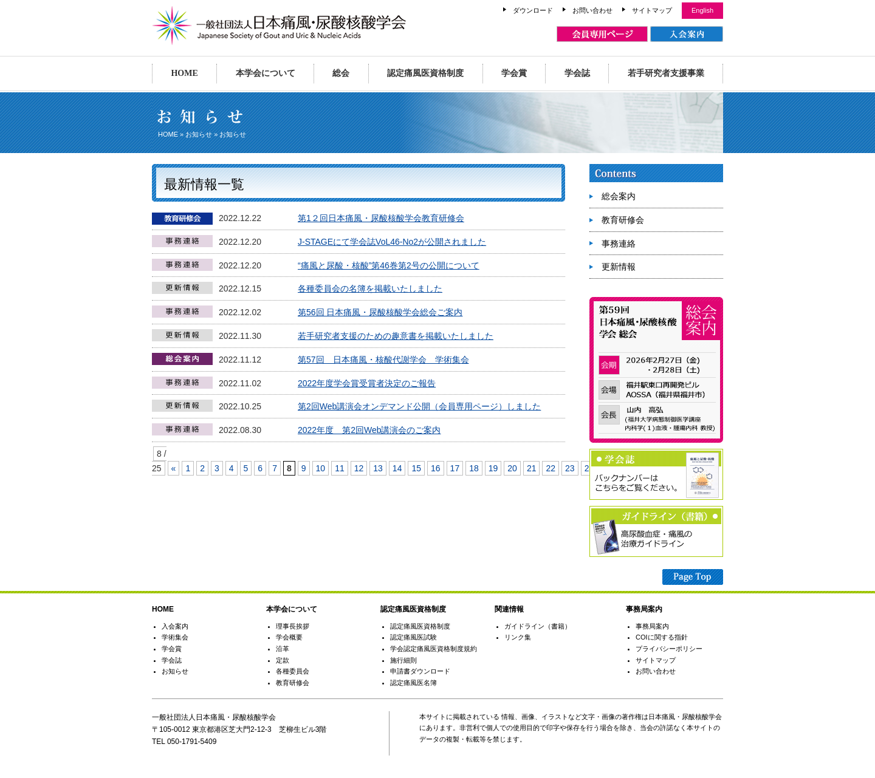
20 (512, 468)
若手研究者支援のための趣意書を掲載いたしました (395, 336)
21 (532, 468)
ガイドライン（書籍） (537, 626)
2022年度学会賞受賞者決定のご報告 (367, 383)
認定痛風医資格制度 (425, 73)
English (702, 10)
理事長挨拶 (292, 626)
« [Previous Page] (173, 468)
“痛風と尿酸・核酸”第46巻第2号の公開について (388, 265)
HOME (184, 73)
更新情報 (619, 266)
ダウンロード (533, 10)
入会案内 (175, 626)
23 (570, 468)
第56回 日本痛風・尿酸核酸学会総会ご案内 (380, 312)
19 (493, 468)
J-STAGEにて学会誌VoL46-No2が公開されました (392, 242)
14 (397, 468)
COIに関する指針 (662, 637)
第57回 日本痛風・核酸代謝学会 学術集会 (383, 359)
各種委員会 (292, 671)
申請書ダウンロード (420, 671)
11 (340, 468)
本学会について (265, 73)
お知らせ (198, 134)
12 (359, 468)
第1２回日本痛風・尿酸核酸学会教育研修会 (381, 218)
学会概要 (289, 637)
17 (455, 468)
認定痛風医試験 (413, 637)
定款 (282, 660)
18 (474, 468)
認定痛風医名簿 (413, 682)
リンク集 (517, 637)
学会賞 (514, 73)
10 (321, 468)
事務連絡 (619, 243)
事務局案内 (652, 626)
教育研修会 (623, 220)
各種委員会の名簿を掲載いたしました (370, 288)
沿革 (282, 648)
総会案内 (619, 196)
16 (436, 468)
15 (416, 468)
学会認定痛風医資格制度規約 (433, 648)
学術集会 (175, 637)
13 (378, 468)
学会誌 (577, 73)
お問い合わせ (592, 10)
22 (550, 468)
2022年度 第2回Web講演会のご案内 (369, 430)
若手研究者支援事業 (666, 73)
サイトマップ (652, 10)
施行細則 (403, 660)
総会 (340, 73)
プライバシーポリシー (669, 648)
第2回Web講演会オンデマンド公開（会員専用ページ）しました (419, 406)
